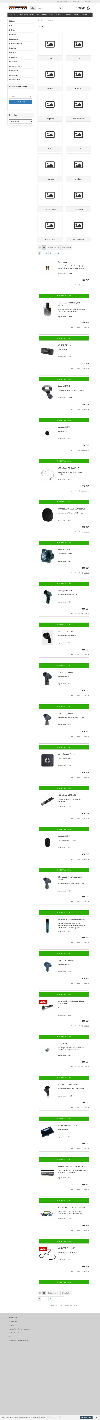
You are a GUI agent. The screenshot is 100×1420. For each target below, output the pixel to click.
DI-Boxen (12, 21)
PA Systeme (13, 57)
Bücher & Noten (72, 15)
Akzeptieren (86, 1417)
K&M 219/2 (62, 1044)
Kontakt (11, 1325)
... (54, 253)
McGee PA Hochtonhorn (67, 1125)
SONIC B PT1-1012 (65, 345)
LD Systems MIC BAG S (67, 795)
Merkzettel (87, 2)
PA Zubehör (13, 61)
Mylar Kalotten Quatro (66, 754)
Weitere (84, 15)
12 (58, 253)
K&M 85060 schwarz (66, 713)
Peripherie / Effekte (15, 66)
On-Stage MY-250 (65, 591)
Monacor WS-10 (64, 427)
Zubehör (59, 15)
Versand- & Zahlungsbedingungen (20, 1329)
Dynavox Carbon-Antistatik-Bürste (71, 1166)
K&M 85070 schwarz (66, 960)
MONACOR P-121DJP (66, 1248)
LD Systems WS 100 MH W (68, 468)
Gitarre (12, 15)
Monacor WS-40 (64, 836)
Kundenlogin (74, 2)
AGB (10, 1337)
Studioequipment (14, 79)
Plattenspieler (13, 70)
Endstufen (12, 30)
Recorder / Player (14, 75)
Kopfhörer (12, 34)
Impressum (13, 1321)
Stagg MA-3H (63, 262)
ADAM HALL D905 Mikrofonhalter (71, 1084)
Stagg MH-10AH (64, 386)
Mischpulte (12, 52)
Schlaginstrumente (45, 15)
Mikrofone (12, 48)
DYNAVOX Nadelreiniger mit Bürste (71, 919)
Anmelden (21, 102)
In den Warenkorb (64, 296)
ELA (10, 25)
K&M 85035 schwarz (66, 672)
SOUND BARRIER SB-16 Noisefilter (71, 1207)
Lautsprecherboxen (15, 43)
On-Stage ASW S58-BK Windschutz (71, 509)
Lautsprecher (13, 39)
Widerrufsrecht (14, 1333)
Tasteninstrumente (26, 15)
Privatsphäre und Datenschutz (18, 1340)
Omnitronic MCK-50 (65, 632)
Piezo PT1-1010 (64, 550)
